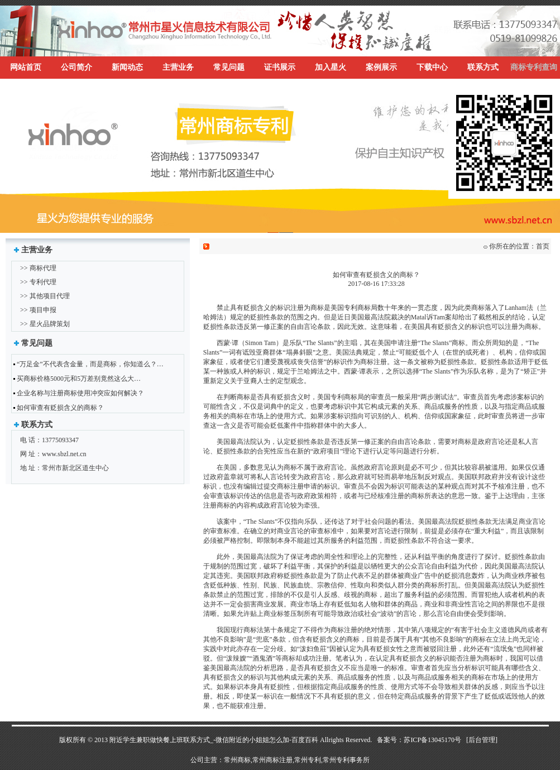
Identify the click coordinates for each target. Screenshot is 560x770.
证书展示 (279, 67)
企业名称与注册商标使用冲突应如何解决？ (80, 393)
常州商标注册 (272, 760)
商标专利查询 (533, 67)
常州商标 (237, 760)
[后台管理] (481, 740)
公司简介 (76, 67)
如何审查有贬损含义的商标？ (60, 408)
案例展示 (381, 67)
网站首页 (25, 67)
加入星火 (330, 67)
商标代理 (43, 268)
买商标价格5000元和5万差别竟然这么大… (79, 378)
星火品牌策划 (50, 324)
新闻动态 (127, 67)
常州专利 (307, 760)
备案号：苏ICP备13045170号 (419, 740)
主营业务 (178, 67)
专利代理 (43, 282)
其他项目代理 (50, 296)
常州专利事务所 (346, 760)
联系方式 (483, 67)
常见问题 (229, 67)
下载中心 (432, 67)
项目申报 (43, 310)
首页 (542, 246)
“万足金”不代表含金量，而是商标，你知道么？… (90, 364)
